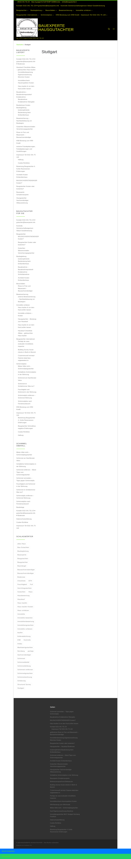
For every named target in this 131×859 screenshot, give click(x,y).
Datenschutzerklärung (24, 519)
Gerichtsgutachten (24, 588)
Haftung (20, 160)
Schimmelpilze (21, 364)
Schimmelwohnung (24, 677)
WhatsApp (6, 856)
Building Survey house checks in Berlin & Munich (27, 351)
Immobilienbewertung (25, 621)
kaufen (20, 632)
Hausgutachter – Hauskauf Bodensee (62, 746)
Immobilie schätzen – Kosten (25, 314)
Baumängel (21, 566)
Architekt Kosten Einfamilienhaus (22, 176)
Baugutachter (21, 234)
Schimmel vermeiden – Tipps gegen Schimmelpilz (25, 479)
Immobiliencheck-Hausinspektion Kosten (26, 82)
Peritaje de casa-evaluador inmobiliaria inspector (25, 343)
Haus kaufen (22, 603)
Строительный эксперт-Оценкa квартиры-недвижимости (26, 358)
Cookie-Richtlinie (24, 163)
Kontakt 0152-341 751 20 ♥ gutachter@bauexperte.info (25, 221)
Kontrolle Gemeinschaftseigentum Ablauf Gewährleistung (24, 228)
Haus (31, 592)
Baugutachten (22, 558)
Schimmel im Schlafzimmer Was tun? (26, 385)
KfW (19, 640)
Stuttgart (20, 688)
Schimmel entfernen (25, 669)
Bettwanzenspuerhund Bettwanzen (61, 781)
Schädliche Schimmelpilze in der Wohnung (27, 373)
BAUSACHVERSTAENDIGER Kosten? (26, 182)
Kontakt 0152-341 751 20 (58, 726)
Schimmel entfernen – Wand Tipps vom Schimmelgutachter (26, 472)
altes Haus (21, 544)
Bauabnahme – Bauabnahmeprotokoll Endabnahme (24, 94)
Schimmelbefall (23, 662)
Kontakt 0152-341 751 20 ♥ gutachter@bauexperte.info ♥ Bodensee (25, 61)
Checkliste (21, 581)
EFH (30, 581)
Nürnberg (21, 651)
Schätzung (21, 681)
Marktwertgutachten (25, 647)
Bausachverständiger (25, 573)
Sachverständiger (24, 655)
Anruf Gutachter (8, 851)
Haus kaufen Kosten (25, 607)
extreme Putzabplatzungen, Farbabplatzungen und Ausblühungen (25, 149)
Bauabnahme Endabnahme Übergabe (26, 100)
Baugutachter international (25, 339)
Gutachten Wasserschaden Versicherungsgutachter (25, 128)
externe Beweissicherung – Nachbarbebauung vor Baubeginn (26, 299)
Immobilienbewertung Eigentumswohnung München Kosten (25, 74)
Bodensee (21, 577)
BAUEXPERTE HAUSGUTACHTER (31, 842)
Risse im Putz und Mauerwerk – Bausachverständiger (23, 134)
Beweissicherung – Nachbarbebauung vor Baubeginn (24, 120)
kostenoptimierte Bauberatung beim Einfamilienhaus (24, 112)
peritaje (31, 651)
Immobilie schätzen (23, 305)
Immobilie (21, 614)
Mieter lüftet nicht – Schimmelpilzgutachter (26, 367)
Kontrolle (27, 640)
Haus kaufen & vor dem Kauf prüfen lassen (26, 87)
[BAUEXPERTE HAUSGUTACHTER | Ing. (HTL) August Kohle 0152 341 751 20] (27, 27)
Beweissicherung (22, 294)
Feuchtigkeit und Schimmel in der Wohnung (27, 391)
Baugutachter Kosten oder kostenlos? (25, 187)
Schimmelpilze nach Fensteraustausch (25, 402)
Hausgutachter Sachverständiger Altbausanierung (22, 200)
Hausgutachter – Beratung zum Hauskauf (27, 320)
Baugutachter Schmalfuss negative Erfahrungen (27, 427)
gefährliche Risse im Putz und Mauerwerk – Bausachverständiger (64, 733)
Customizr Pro (28, 845)
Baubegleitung (21, 256)
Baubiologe (20, 507)
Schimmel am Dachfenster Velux (27, 379)
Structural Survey (24, 684)
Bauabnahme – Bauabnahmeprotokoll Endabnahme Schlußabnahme (25, 270)
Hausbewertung (23, 595)
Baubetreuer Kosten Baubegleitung (23, 106)
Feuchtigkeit (22, 584)
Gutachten (21, 592)
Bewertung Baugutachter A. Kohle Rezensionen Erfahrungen (25, 168)
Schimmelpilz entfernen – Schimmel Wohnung (26, 396)
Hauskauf (21, 599)
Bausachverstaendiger (26, 570)
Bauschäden (20, 284)
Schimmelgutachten (25, 673)
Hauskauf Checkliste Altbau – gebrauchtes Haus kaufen (25, 68)
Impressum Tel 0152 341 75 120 (26, 156)
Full (31, 584)
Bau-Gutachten (23, 547)
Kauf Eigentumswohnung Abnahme (61, 811)
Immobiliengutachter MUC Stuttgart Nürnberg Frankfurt (65, 815)
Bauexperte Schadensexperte (22, 193)
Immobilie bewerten (25, 618)
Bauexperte (21, 555)
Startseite (19, 45)
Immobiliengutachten (25, 625)
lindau (19, 644)
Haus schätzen (23, 610)
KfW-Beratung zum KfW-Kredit (24, 142)
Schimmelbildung (24, 666)
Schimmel (21, 658)
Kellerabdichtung (24, 636)
